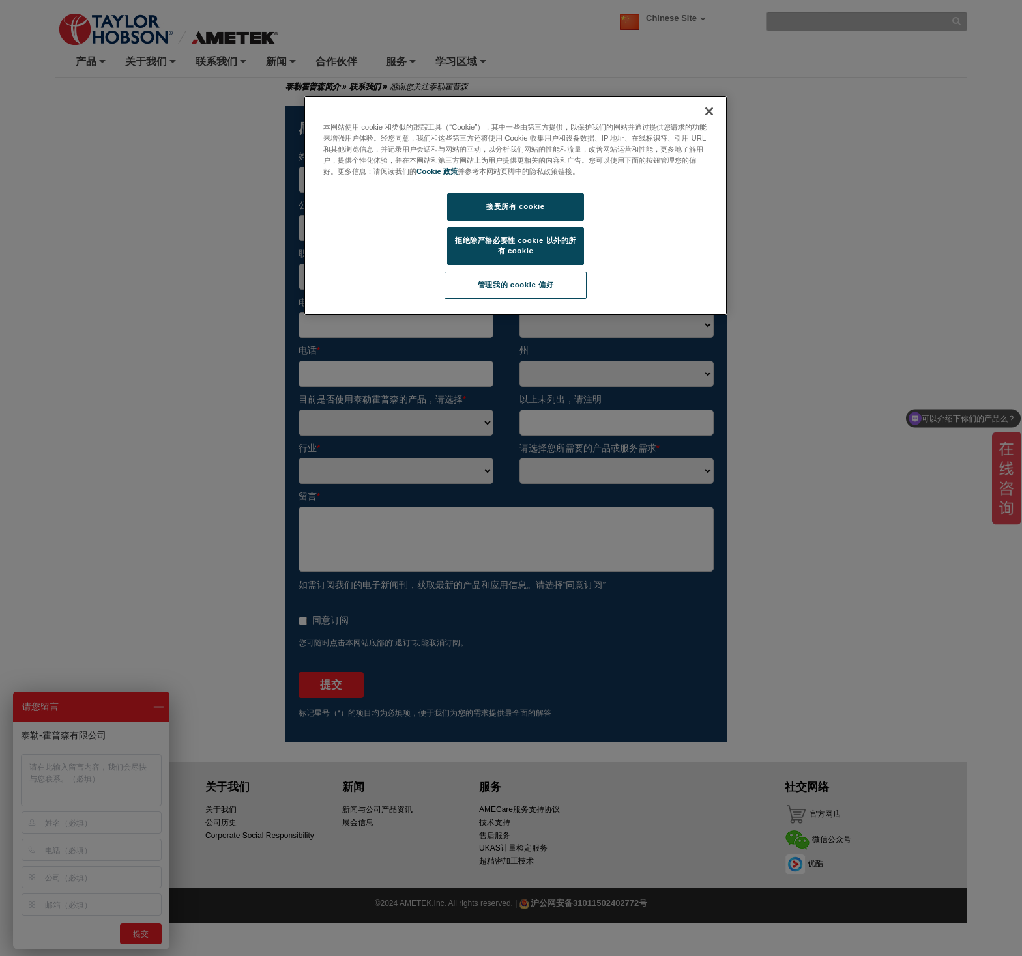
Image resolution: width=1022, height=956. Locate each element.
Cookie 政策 (437, 171)
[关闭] (709, 111)
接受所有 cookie (515, 206)
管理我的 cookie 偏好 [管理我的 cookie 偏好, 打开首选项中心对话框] (515, 284)
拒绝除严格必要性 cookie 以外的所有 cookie (515, 245)
